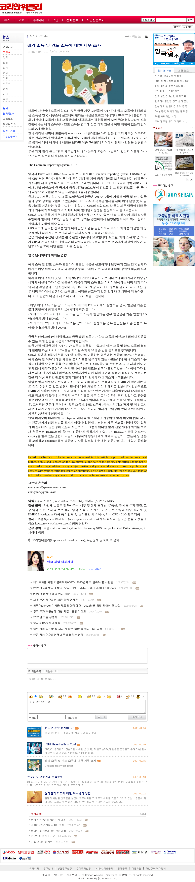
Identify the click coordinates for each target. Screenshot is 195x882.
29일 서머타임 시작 (165, 116)
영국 (5, 57)
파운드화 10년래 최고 (43, 836)
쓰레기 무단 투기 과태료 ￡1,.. (171, 121)
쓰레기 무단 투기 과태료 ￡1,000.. (184, 174)
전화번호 (72, 20)
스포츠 (6, 83)
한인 (5, 62)
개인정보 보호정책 (156, 868)
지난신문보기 (95, 20)
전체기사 (43, 36)
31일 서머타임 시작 (41, 841)
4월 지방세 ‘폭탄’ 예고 (167, 91)
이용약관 (136, 868)
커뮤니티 (38, 20)
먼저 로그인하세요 (87, 707)
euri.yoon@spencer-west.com (47, 487)
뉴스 (7, 20)
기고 (5, 78)
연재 (5, 73)
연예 (5, 88)
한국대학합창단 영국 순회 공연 (172, 101)
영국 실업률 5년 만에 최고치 (170, 96)
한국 (5, 93)
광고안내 (48, 868)
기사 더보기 (95, 568)
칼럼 (5, 67)
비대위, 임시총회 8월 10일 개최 (48, 830)
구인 (55, 20)
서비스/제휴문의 (104, 868)
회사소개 (34, 868)
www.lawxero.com (58, 523)
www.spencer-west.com (83, 519)
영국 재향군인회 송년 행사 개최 (48, 819)
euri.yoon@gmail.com (42, 492)
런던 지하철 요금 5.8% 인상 (170, 86)
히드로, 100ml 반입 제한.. (169, 76)
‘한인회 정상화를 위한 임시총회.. (173, 81)
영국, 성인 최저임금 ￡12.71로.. (163, 151)
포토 (21, 20)
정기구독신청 (83, 868)
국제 (5, 99)
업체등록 (122, 868)
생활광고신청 (64, 868)
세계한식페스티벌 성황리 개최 (47, 825)
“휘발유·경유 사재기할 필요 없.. (172, 111)
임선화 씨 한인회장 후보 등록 (171, 106)
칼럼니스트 (9, 131)
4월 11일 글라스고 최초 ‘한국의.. (184, 151)
